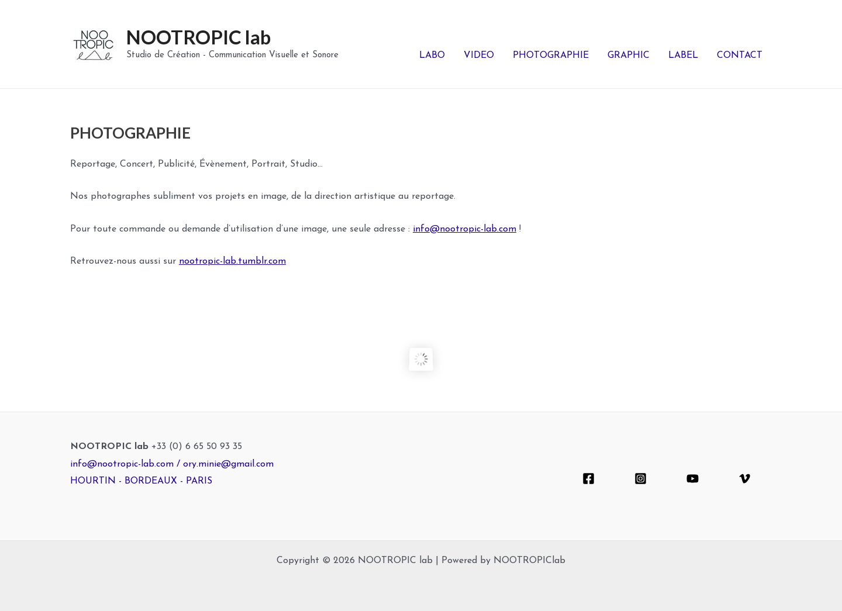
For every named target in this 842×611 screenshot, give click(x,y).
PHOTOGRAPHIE (551, 55)
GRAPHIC (629, 55)
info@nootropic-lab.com (464, 229)
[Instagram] (640, 478)
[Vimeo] (744, 478)
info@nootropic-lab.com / (126, 464)
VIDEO (479, 55)
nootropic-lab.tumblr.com (232, 261)
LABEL (683, 55)
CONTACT (739, 55)
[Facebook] (588, 478)
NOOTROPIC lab (198, 37)
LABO (432, 55)
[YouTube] (692, 478)
